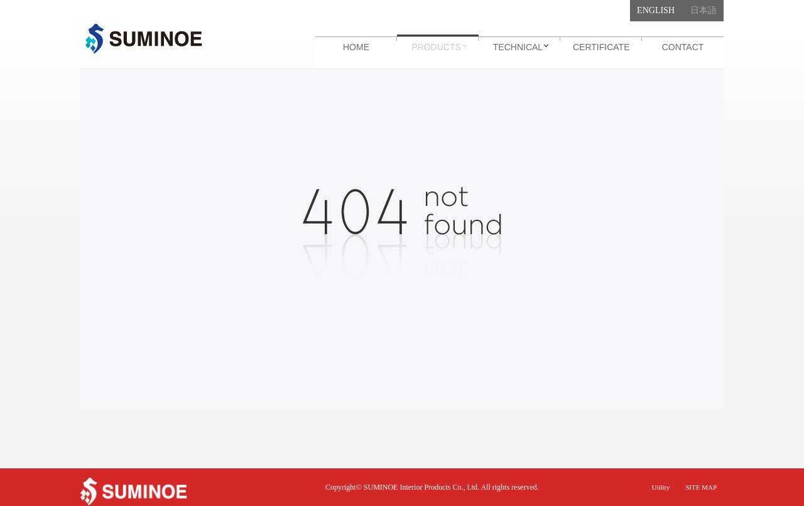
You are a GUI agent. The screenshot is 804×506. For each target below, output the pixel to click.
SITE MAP (701, 487)
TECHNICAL (518, 47)
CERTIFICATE (601, 47)
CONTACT (683, 47)
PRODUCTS (436, 47)
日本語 (703, 10)
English (656, 10)
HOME (356, 47)
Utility (660, 487)
